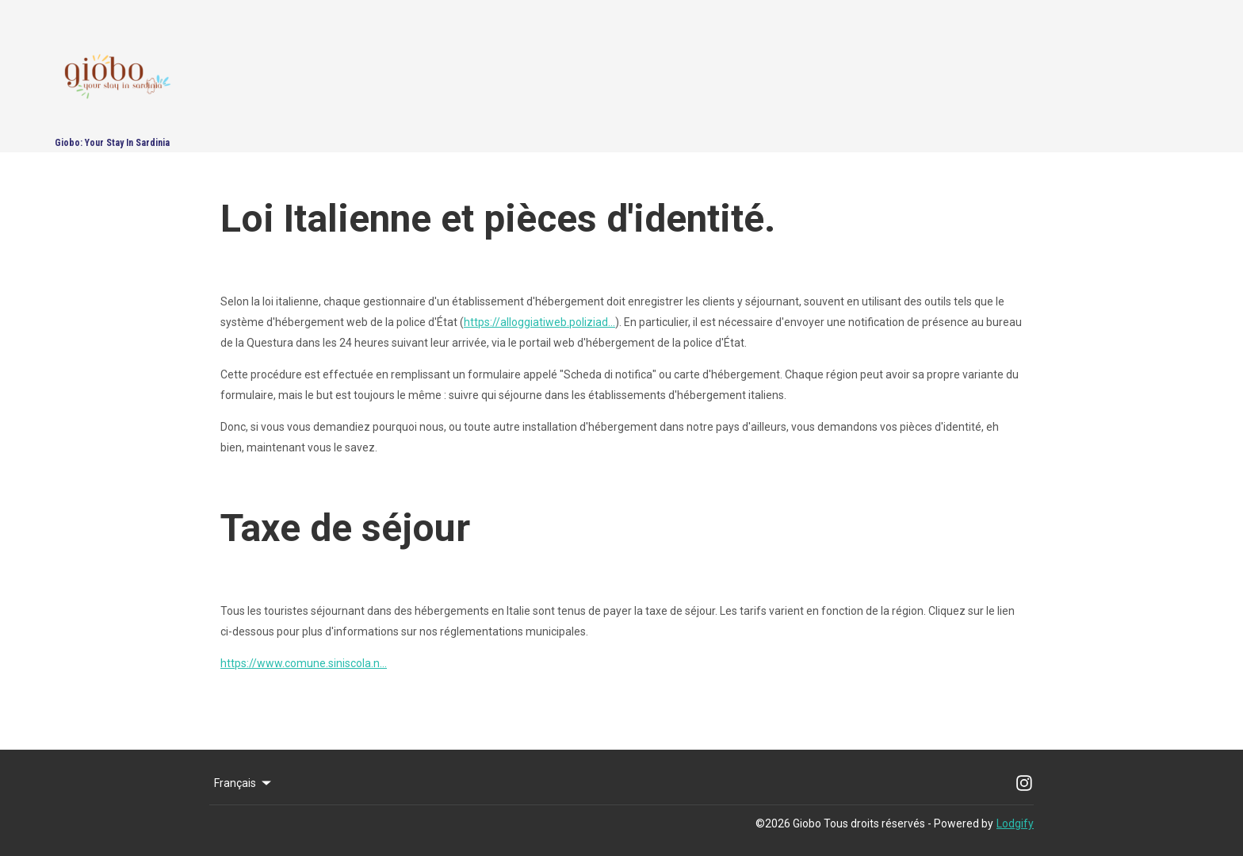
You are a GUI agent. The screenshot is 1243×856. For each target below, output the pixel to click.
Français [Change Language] (243, 783)
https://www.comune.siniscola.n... (303, 663)
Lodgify (1015, 823)
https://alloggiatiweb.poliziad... (539, 322)
